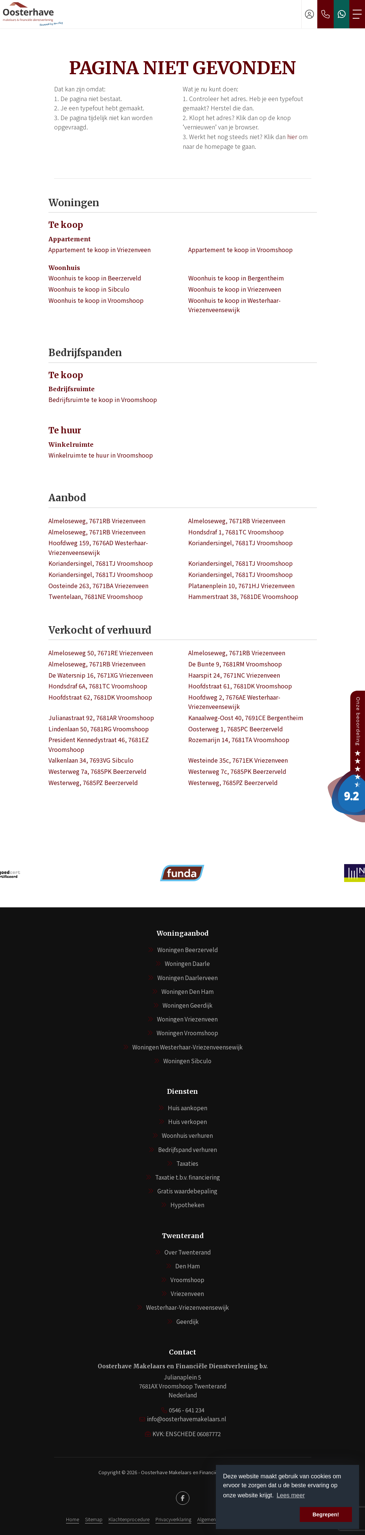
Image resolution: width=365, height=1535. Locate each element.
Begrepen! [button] (325, 1514)
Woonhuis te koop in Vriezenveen (234, 289)
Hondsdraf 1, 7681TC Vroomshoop (236, 531)
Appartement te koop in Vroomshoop (240, 249)
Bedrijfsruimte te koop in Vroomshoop (102, 399)
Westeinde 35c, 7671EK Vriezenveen (238, 760)
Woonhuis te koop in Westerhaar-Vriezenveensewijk (234, 305)
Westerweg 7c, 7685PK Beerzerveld (237, 771)
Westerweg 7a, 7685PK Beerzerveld (97, 771)
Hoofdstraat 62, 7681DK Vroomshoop (100, 697)
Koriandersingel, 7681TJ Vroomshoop (240, 542)
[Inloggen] (309, 14)
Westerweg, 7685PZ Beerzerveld (93, 782)
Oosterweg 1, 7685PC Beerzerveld (235, 728)
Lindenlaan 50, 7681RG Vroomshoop (98, 728)
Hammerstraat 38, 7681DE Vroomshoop (243, 596)
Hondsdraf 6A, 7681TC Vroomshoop (97, 685)
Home (72, 1519)
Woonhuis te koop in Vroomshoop (96, 300)
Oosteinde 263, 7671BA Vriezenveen (98, 585)
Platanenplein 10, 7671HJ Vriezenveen (241, 585)
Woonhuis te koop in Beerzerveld (94, 277)
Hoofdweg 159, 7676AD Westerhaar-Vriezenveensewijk (98, 547)
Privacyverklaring (173, 1519)
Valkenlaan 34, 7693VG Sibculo (90, 760)
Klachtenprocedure (129, 1519)
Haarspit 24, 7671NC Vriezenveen (234, 675)
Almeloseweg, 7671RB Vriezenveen (96, 520)
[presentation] (173, 895)
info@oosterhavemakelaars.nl (186, 1419)
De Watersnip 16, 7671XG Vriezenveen (100, 675)
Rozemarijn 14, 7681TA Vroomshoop (238, 739)
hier (292, 136)
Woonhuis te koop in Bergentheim (236, 277)
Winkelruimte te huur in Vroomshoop (100, 455)
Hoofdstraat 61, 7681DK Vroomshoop (240, 685)
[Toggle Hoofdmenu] (357, 14)
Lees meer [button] (291, 1495)
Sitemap (94, 1519)
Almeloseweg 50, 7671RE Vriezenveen (100, 652)
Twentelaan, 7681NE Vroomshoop (95, 596)
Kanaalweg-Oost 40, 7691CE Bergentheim (245, 717)
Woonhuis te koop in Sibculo (88, 289)
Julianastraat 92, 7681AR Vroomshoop (101, 717)
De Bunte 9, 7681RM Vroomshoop (235, 663)
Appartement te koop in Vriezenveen (99, 249)
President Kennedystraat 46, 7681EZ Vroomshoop (98, 744)
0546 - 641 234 (186, 1410)
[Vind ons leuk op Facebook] (182, 1498)
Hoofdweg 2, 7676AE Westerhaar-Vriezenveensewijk (234, 702)
